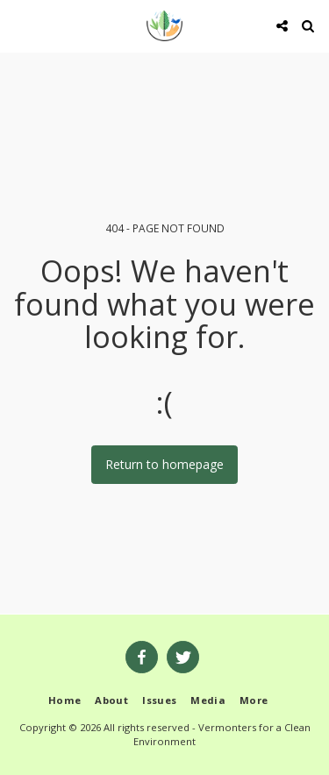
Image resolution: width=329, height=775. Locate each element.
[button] (19, 25)
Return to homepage (164, 464)
